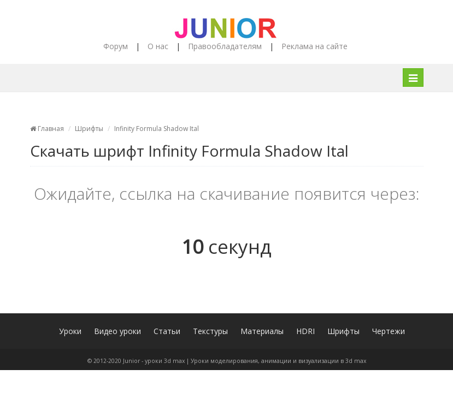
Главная (47, 128)
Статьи (167, 331)
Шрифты (89, 128)
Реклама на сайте (314, 46)
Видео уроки (117, 331)
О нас (158, 46)
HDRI (305, 331)
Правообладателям (225, 46)
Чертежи (388, 331)
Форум (115, 46)
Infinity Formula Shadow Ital (156, 128)
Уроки (70, 331)
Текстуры (210, 331)
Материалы (262, 331)
